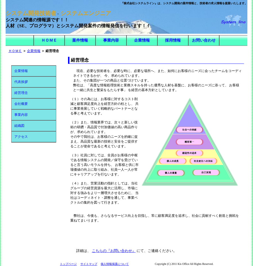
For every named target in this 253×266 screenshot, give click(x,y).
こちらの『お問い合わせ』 (114, 251)
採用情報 (173, 40)
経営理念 (21, 93)
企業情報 (142, 40)
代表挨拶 (21, 82)
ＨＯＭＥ (49, 40)
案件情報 (80, 40)
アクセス (21, 137)
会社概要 (21, 104)
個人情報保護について (115, 263)
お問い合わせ (204, 40)
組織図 (19, 126)
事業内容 (111, 40)
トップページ (68, 263)
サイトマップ (88, 263)
